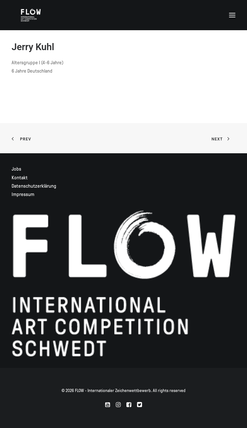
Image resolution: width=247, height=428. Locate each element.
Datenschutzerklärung (34, 186)
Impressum (23, 194)
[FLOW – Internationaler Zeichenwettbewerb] (31, 15)
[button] (232, 15)
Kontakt (20, 177)
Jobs (16, 169)
